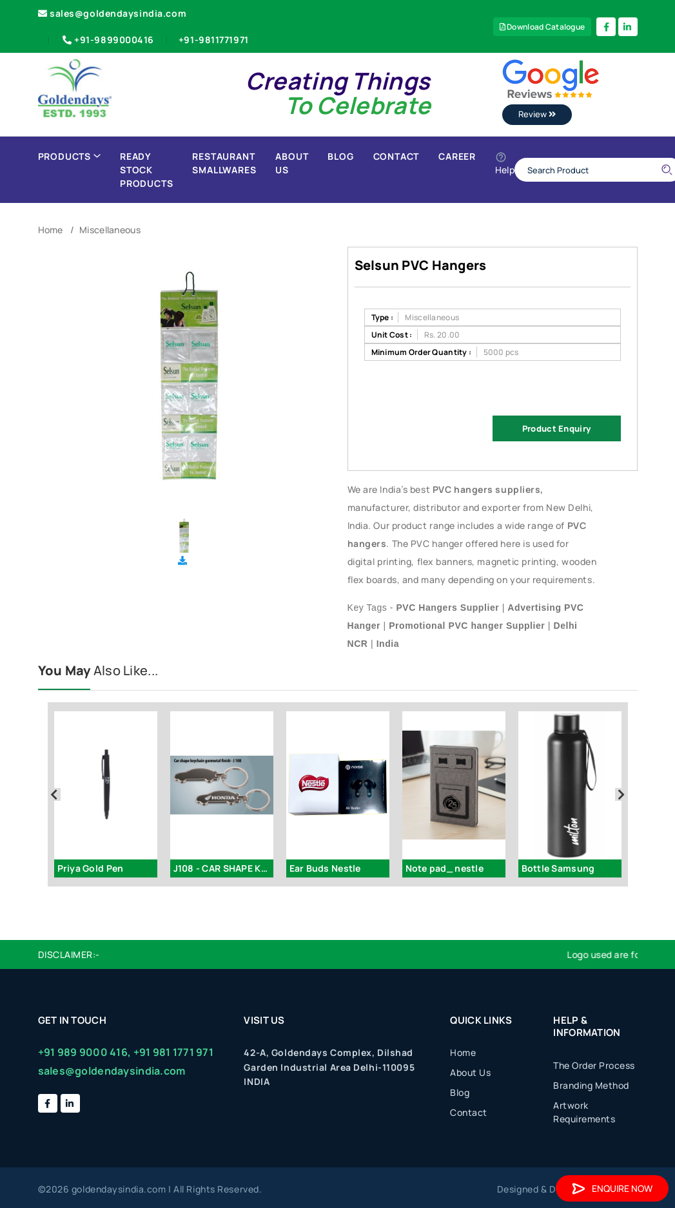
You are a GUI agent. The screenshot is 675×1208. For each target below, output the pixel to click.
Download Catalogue (542, 26)
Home (50, 230)
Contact (396, 156)
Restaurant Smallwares (224, 163)
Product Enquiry (556, 428)
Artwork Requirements (584, 1112)
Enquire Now (612, 1188)
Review (537, 114)
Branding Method (591, 1085)
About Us (291, 163)
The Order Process (594, 1065)
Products (69, 156)
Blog (340, 156)
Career (457, 156)
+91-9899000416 (107, 40)
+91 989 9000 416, (85, 1052)
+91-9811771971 (214, 40)
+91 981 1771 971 (173, 1052)
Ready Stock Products (146, 169)
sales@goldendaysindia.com (112, 13)
